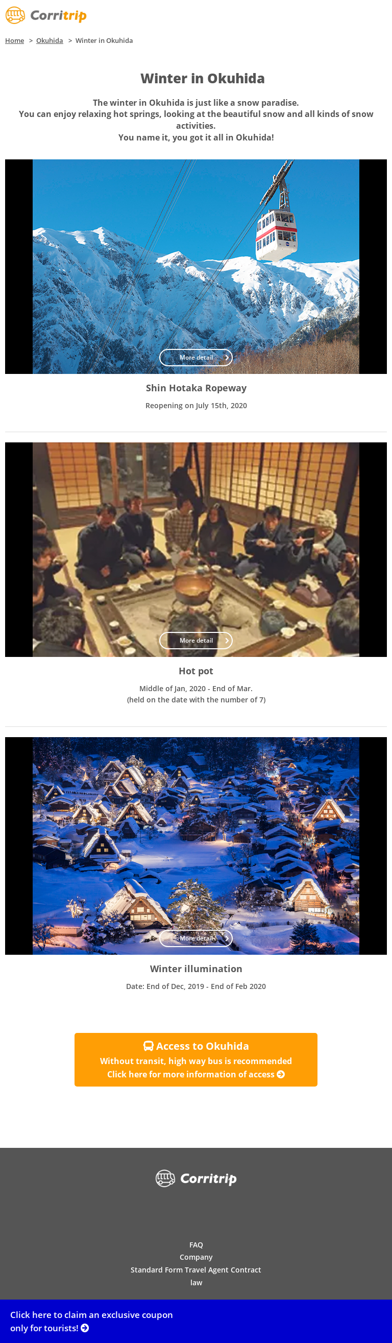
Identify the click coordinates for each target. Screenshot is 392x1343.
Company (196, 1257)
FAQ (196, 1245)
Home (14, 40)
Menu (376, 15)
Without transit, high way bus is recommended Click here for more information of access (196, 1059)
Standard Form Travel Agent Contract (196, 1270)
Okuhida (49, 40)
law (196, 1282)
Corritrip (46, 15)
